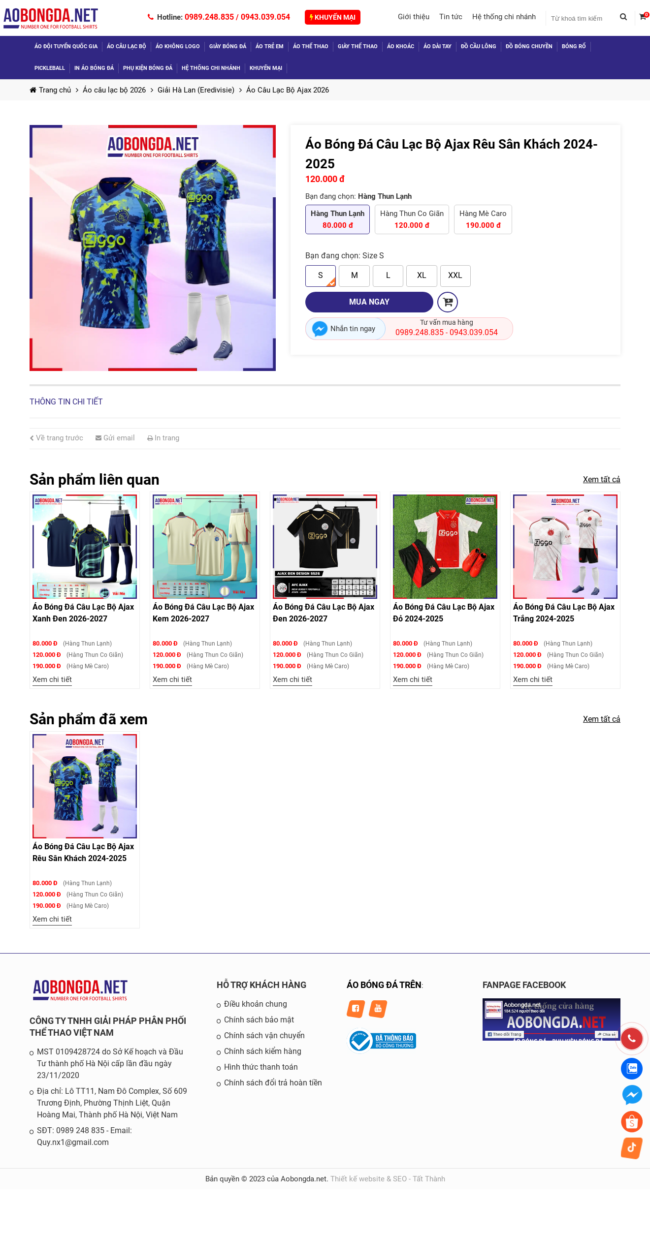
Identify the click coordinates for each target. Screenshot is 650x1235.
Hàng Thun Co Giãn (412, 220)
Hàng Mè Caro (483, 220)
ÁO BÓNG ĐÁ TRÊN (384, 985)
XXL (455, 275)
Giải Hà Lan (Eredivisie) (196, 90)
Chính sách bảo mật (259, 1019)
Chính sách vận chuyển (264, 1035)
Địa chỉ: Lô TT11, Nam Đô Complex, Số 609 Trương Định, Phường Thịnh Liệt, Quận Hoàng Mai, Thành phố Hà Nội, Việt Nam (112, 1102)
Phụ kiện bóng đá (147, 68)
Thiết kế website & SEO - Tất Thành (387, 1178)
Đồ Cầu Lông (478, 46)
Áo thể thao (310, 46)
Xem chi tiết (52, 679)
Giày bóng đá (227, 46)
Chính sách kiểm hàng (262, 1051)
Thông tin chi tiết (66, 401)
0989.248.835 (209, 17)
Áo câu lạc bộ (126, 46)
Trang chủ (50, 90)
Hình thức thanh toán (261, 1067)
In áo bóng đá (94, 68)
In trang (163, 437)
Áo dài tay (437, 46)
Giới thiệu (413, 16)
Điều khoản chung (255, 1004)
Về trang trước (56, 437)
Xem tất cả (601, 479)
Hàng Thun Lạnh (337, 220)
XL (421, 275)
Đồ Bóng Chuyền (529, 46)
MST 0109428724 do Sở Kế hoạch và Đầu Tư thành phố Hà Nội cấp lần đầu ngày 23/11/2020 (110, 1063)
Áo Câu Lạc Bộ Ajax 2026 (287, 90)
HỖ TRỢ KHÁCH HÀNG (261, 985)
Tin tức (450, 16)
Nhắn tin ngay (352, 328)
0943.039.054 (265, 17)
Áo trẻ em (270, 46)
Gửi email (115, 437)
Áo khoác (400, 46)
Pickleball (49, 68)
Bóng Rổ (574, 46)
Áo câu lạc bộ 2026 (114, 90)
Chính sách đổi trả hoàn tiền (273, 1082)
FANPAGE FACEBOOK (524, 985)
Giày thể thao (358, 46)
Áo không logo (178, 46)
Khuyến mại (333, 17)
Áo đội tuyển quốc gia (66, 46)
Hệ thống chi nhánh (504, 16)
